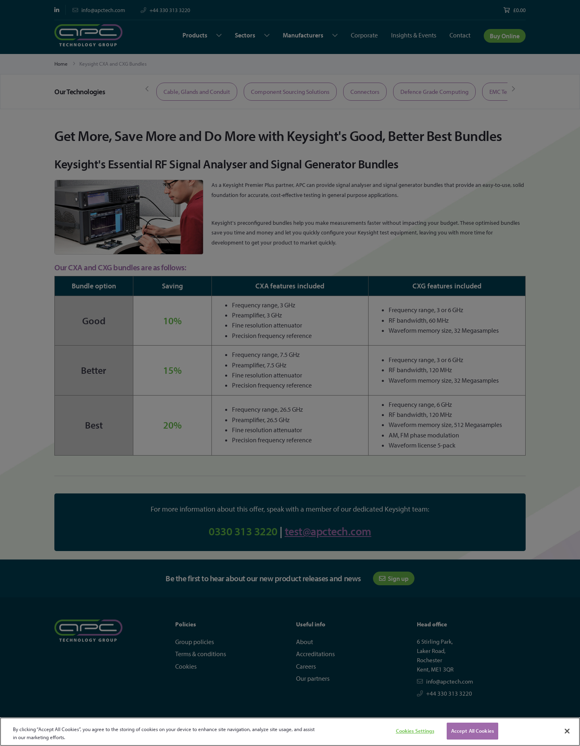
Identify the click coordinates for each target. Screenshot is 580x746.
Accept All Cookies (472, 730)
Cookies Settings (415, 730)
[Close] (567, 731)
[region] (290, 731)
